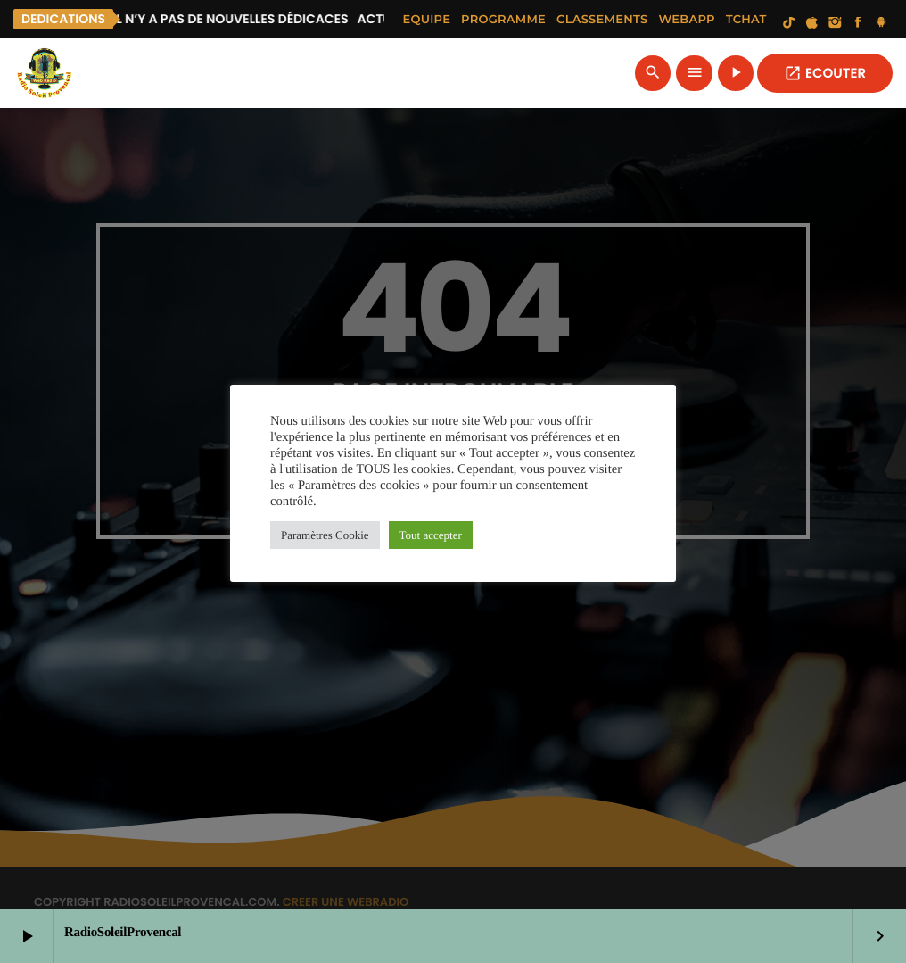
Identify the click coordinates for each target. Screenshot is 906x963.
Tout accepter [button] (430, 535)
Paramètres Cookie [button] (325, 535)
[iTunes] (812, 23)
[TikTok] (789, 23)
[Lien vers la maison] (44, 73)
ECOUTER (825, 73)
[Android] (881, 23)
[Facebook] (858, 23)
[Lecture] (735, 73)
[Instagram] (835, 23)
